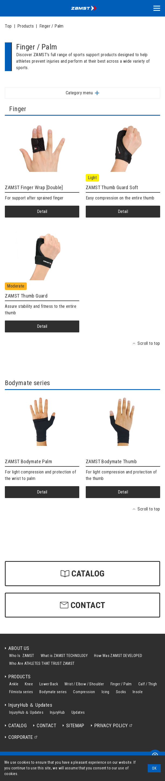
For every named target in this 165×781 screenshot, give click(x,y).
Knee (29, 684)
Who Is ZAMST (21, 655)
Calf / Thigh (147, 684)
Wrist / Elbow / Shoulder (84, 684)
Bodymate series (53, 692)
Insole (138, 692)
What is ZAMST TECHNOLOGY (64, 655)
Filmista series (21, 692)
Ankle (13, 684)
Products (25, 26)
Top (8, 26)
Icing (105, 692)
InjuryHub (57, 712)
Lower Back (48, 684)
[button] (157, 8)
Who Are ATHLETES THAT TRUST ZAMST (41, 663)
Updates (78, 712)
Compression (84, 692)
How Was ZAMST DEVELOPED (118, 655)
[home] (82, 8)
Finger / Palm (51, 26)
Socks (121, 692)
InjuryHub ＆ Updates (26, 712)
